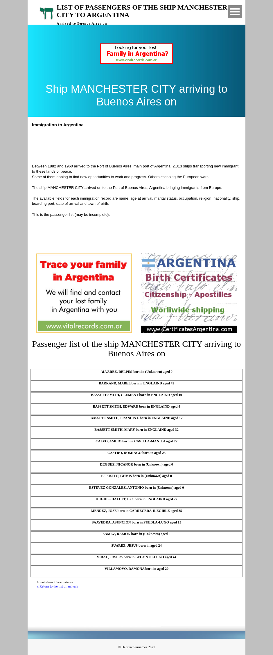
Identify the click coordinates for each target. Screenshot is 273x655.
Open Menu (235, 11)
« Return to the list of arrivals (57, 586)
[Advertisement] (139, 145)
